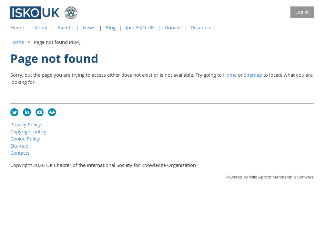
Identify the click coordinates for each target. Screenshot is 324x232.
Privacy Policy (25, 124)
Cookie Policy (25, 138)
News (89, 27)
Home (17, 27)
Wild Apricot (260, 177)
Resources (202, 27)
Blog (111, 27)
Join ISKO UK (140, 27)
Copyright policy (28, 131)
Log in (302, 12)
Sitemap (253, 75)
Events (65, 27)
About (41, 27)
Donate (173, 27)
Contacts (19, 153)
